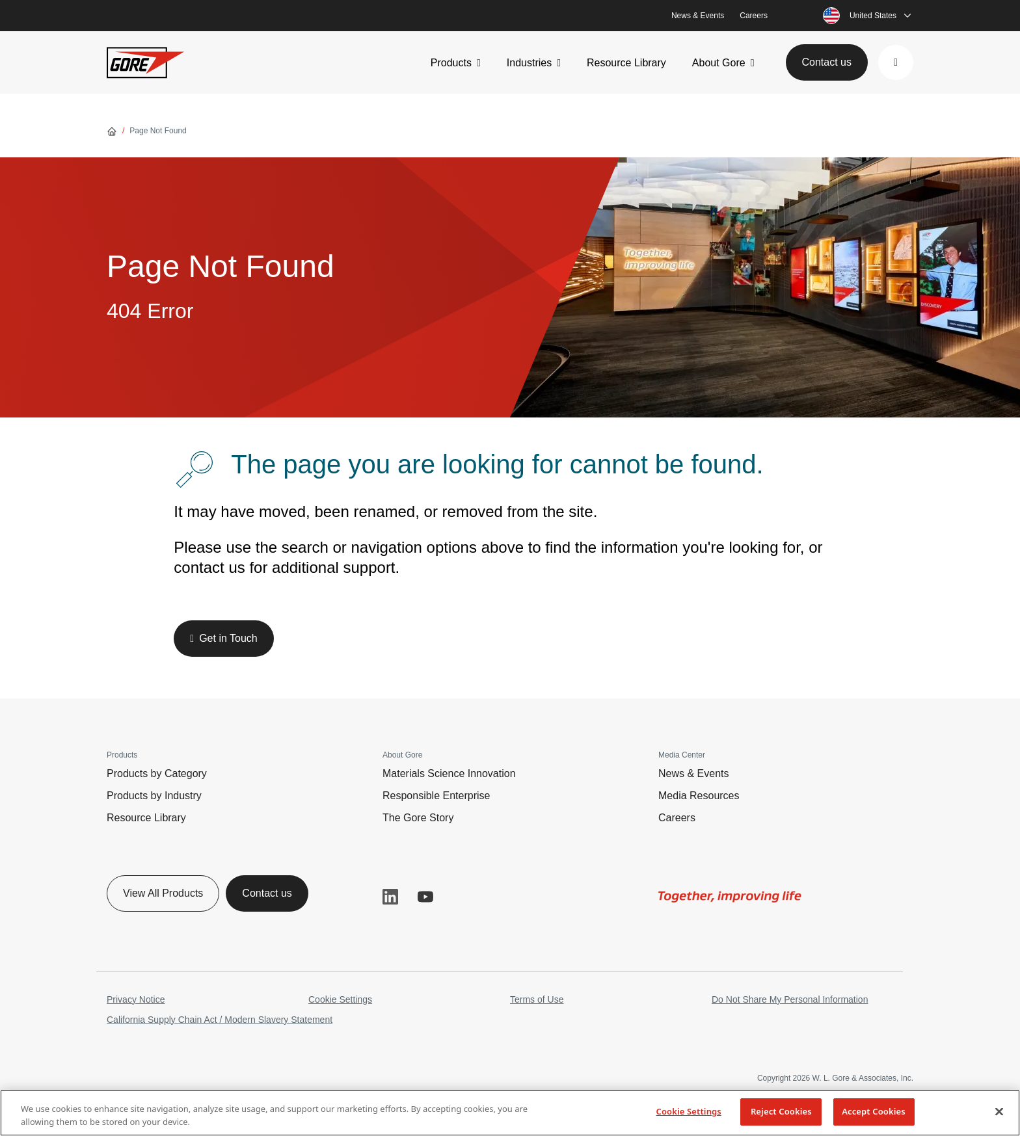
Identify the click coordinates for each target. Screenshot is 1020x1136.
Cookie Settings (340, 999)
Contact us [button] (827, 62)
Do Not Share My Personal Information (790, 999)
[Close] (999, 1111)
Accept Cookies (874, 1111)
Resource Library (626, 62)
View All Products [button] (163, 893)
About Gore (718, 62)
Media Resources (699, 795)
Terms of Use (536, 999)
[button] (895, 62)
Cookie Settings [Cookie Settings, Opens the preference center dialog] (688, 1111)
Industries (529, 62)
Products (451, 62)
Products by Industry (154, 795)
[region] (510, 1113)
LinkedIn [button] (390, 897)
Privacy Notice (136, 999)
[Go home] (112, 130)
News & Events (697, 15)
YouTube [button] (425, 897)
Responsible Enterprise (436, 795)
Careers (754, 15)
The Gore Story (417, 817)
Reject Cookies (781, 1111)
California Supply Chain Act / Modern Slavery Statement (219, 1019)
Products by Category (157, 773)
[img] (729, 897)
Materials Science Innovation (449, 773)
